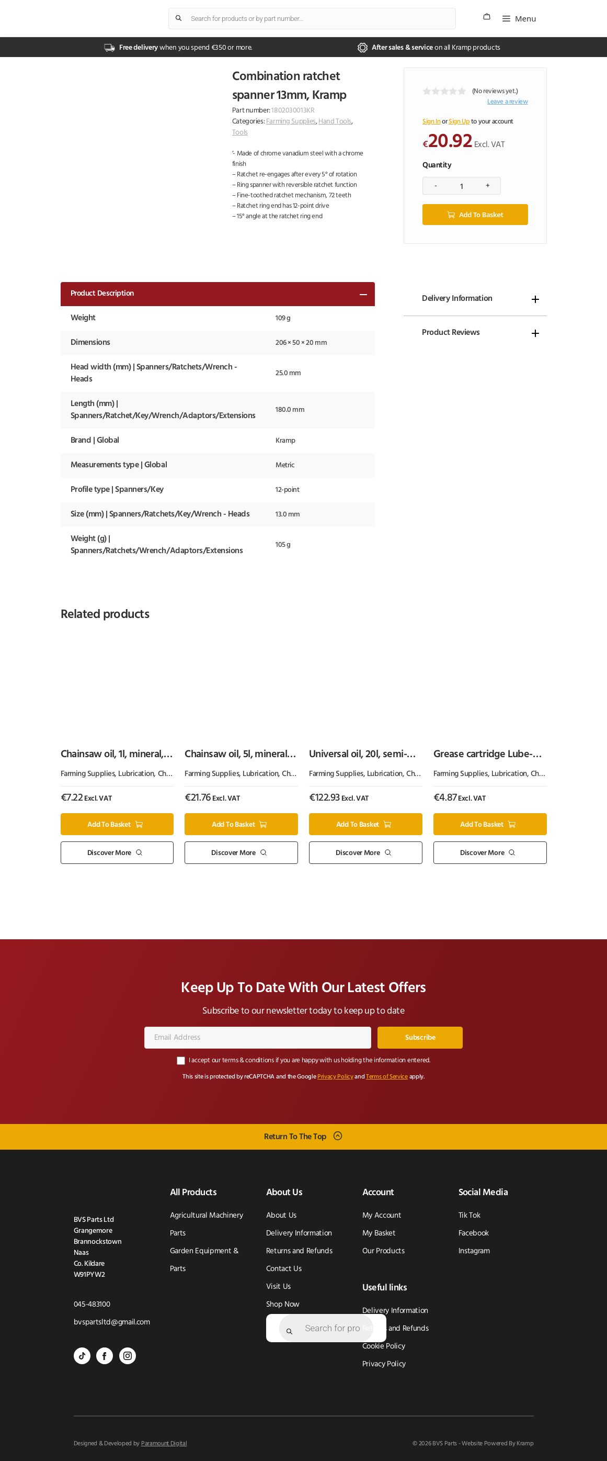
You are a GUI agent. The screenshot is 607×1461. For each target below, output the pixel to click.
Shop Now (283, 1305)
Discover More (109, 853)
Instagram (474, 1251)
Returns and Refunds (299, 1251)
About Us (281, 1216)
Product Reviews (451, 333)
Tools (240, 133)
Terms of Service (387, 1077)
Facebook (474, 1234)
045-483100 (92, 1305)
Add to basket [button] (108, 824)
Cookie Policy (383, 1347)
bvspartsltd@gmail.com (112, 1323)
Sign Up (459, 121)
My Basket (379, 1234)
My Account (382, 1216)
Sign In (431, 121)
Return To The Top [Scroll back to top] (295, 1136)
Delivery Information (457, 299)
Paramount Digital (164, 1444)
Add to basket (481, 214)
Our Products (383, 1251)
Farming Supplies (291, 122)
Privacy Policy (335, 1077)
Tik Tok (469, 1216)
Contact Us (284, 1269)
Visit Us (278, 1287)
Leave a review (507, 101)
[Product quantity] (462, 186)
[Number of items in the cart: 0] (487, 16)
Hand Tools (334, 122)
